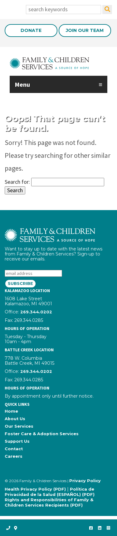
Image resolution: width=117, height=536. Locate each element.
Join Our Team (85, 30)
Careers (13, 456)
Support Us (17, 441)
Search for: (17, 181)
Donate (31, 30)
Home (11, 411)
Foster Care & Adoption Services (42, 433)
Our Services (19, 426)
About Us (15, 418)
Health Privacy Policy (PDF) (35, 489)
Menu (22, 84)
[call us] (8, 528)
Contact (14, 448)
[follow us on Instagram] (108, 528)
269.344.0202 (36, 312)
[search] (107, 9)
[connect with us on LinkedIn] (99, 528)
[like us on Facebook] (90, 528)
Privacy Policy (85, 480)
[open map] (15, 528)
